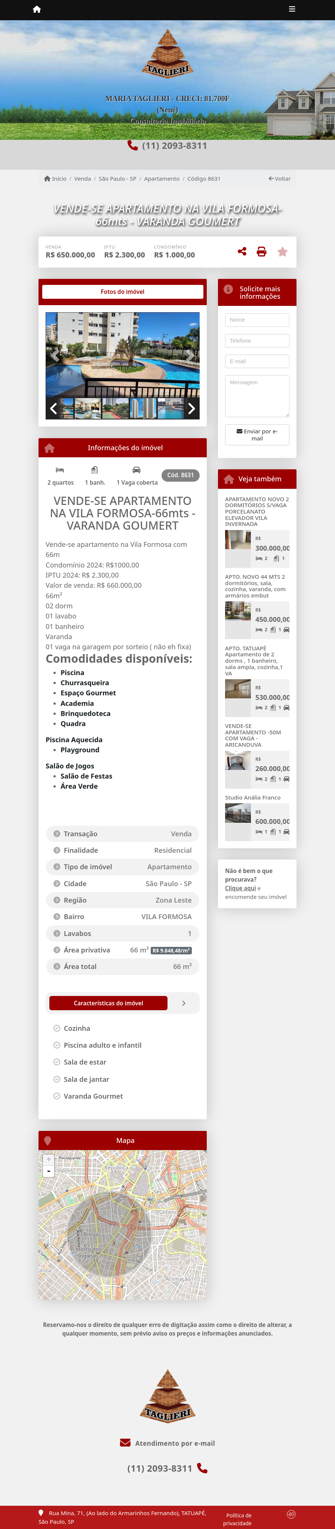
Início (55, 178)
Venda (82, 178)
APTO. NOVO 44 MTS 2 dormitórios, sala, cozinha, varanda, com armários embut (255, 586)
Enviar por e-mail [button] (257, 434)
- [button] (48, 1171)
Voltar (280, 178)
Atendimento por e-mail (167, 1443)
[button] (57, 356)
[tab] (69, 292)
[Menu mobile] (37, 9)
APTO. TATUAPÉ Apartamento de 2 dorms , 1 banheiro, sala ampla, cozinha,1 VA (254, 660)
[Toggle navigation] (292, 10)
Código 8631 (204, 178)
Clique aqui (240, 888)
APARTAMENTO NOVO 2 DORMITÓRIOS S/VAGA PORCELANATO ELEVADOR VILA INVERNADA (257, 511)
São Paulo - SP (117, 178)
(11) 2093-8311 (174, 145)
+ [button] (48, 1160)
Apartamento (162, 178)
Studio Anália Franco (253, 797)
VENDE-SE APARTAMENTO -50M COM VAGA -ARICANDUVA (253, 735)
